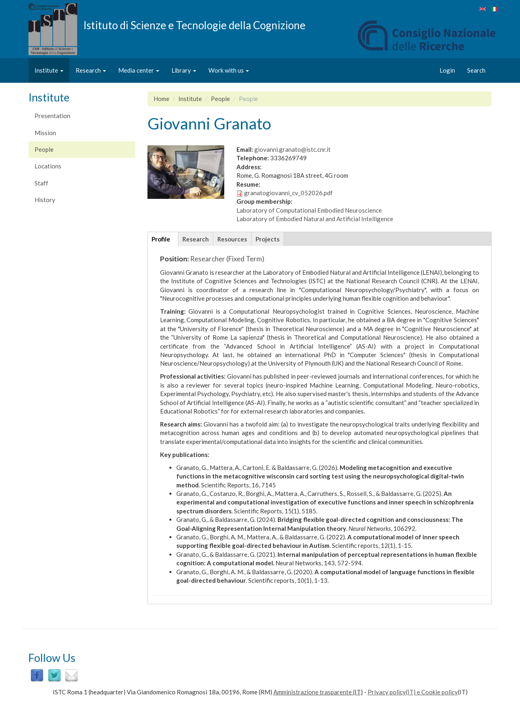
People (44, 149)
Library (183, 70)
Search (476, 70)
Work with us (228, 70)
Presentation (52, 115)
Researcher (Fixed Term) (227, 258)
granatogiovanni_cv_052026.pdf (288, 192)
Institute (49, 70)
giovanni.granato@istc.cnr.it (292, 149)
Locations (48, 166)
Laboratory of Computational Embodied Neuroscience (309, 210)
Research (91, 70)
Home (161, 98)
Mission (45, 132)
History (45, 199)
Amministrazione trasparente (312, 692)
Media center (138, 70)
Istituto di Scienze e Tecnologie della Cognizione (194, 24)
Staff (41, 183)
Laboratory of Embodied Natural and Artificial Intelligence (314, 218)
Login (447, 70)
